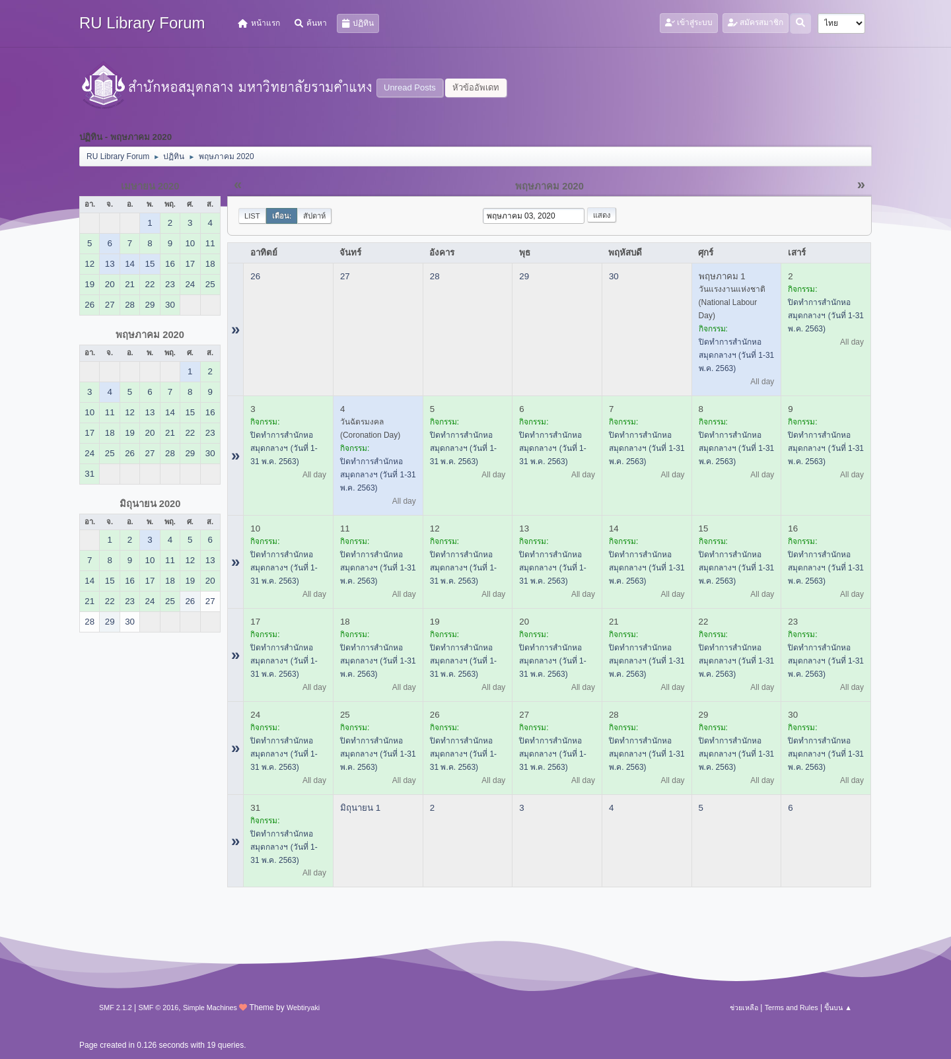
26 (255, 276)
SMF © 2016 (159, 1007)
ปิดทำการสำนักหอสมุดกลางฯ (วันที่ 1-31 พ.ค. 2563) (737, 355)
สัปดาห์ (314, 216)
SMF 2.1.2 (115, 1007)
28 (435, 276)
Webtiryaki (303, 1007)
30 (614, 276)
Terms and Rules (791, 1007)
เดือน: (282, 216)
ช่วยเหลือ (744, 1007)
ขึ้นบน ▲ (838, 1007)
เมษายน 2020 (150, 186)
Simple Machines (210, 1007)
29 (524, 276)
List (252, 216)
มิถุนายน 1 (360, 808)
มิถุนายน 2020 (150, 503)
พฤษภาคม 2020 (150, 334)
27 (345, 276)
